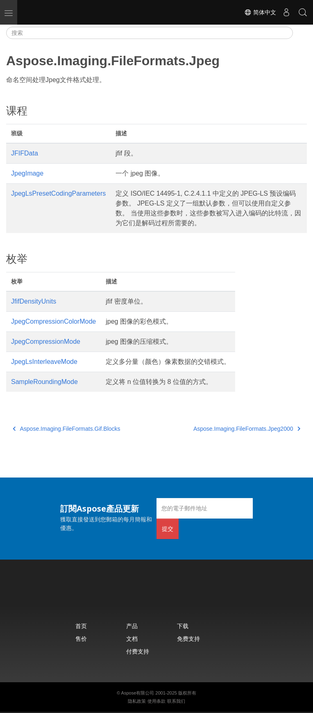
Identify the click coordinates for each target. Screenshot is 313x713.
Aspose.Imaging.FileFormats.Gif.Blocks (66, 428)
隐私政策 (137, 701)
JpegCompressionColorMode (53, 321)
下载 (182, 626)
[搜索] (149, 33)
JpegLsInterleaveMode (44, 361)
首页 (81, 626)
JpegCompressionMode (45, 341)
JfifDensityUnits (33, 301)
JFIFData (24, 153)
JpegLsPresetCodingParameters (58, 193)
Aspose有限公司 (137, 692)
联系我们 (176, 701)
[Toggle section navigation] (299, 32)
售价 (81, 638)
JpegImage (27, 173)
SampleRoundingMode (44, 381)
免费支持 (188, 638)
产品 (132, 626)
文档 (132, 638)
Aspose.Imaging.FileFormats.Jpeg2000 (246, 428)
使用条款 (156, 701)
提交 (167, 528)
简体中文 (260, 12)
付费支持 (137, 651)
